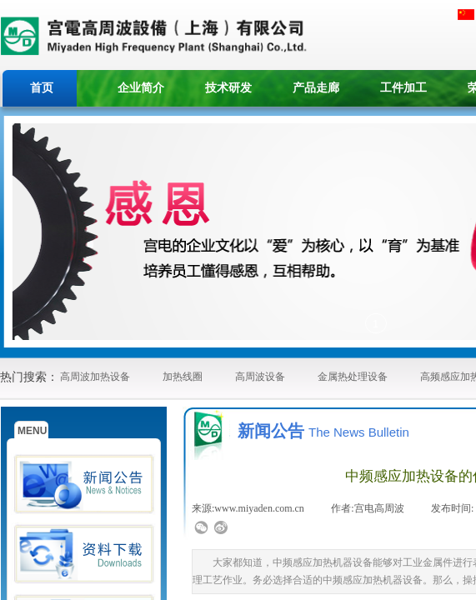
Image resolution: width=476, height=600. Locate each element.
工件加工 (403, 88)
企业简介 (141, 88)
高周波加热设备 (95, 376)
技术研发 (228, 88)
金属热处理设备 (353, 376)
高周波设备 (260, 376)
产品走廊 (316, 88)
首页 (41, 88)
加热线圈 (183, 376)
